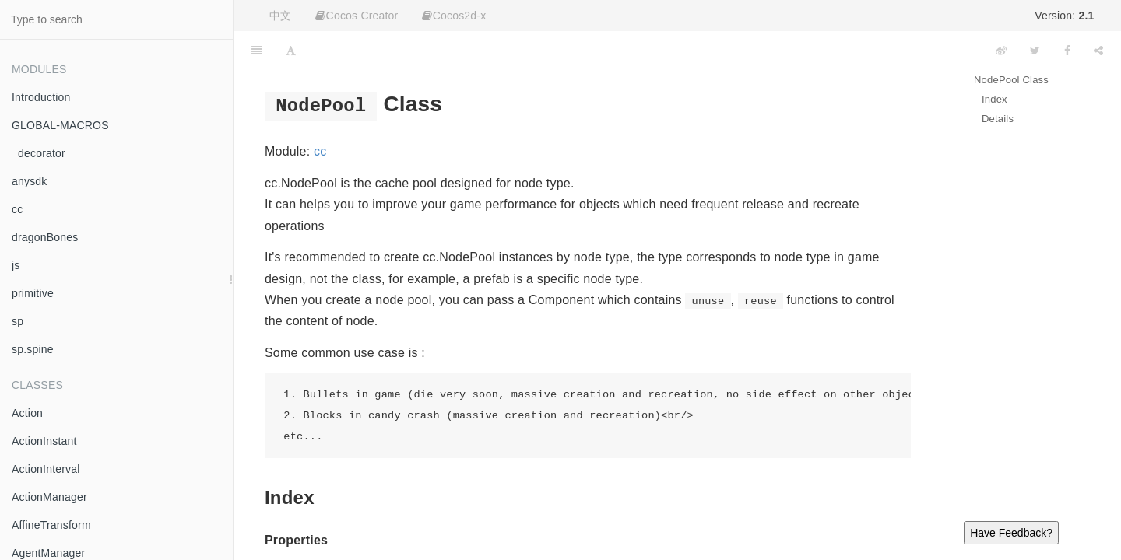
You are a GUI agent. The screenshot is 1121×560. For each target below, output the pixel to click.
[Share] (1098, 50)
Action (27, 413)
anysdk (29, 181)
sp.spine (33, 349)
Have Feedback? (1011, 533)
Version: (1064, 15)
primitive (33, 293)
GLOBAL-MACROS (60, 125)
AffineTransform (51, 525)
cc (17, 209)
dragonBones (45, 237)
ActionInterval (46, 469)
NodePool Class (1011, 80)
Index (994, 99)
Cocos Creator (356, 15)
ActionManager (49, 497)
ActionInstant (44, 441)
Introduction (41, 97)
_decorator (38, 153)
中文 (280, 15)
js (16, 265)
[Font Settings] (290, 50)
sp (17, 321)
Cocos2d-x (454, 15)
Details (998, 118)
